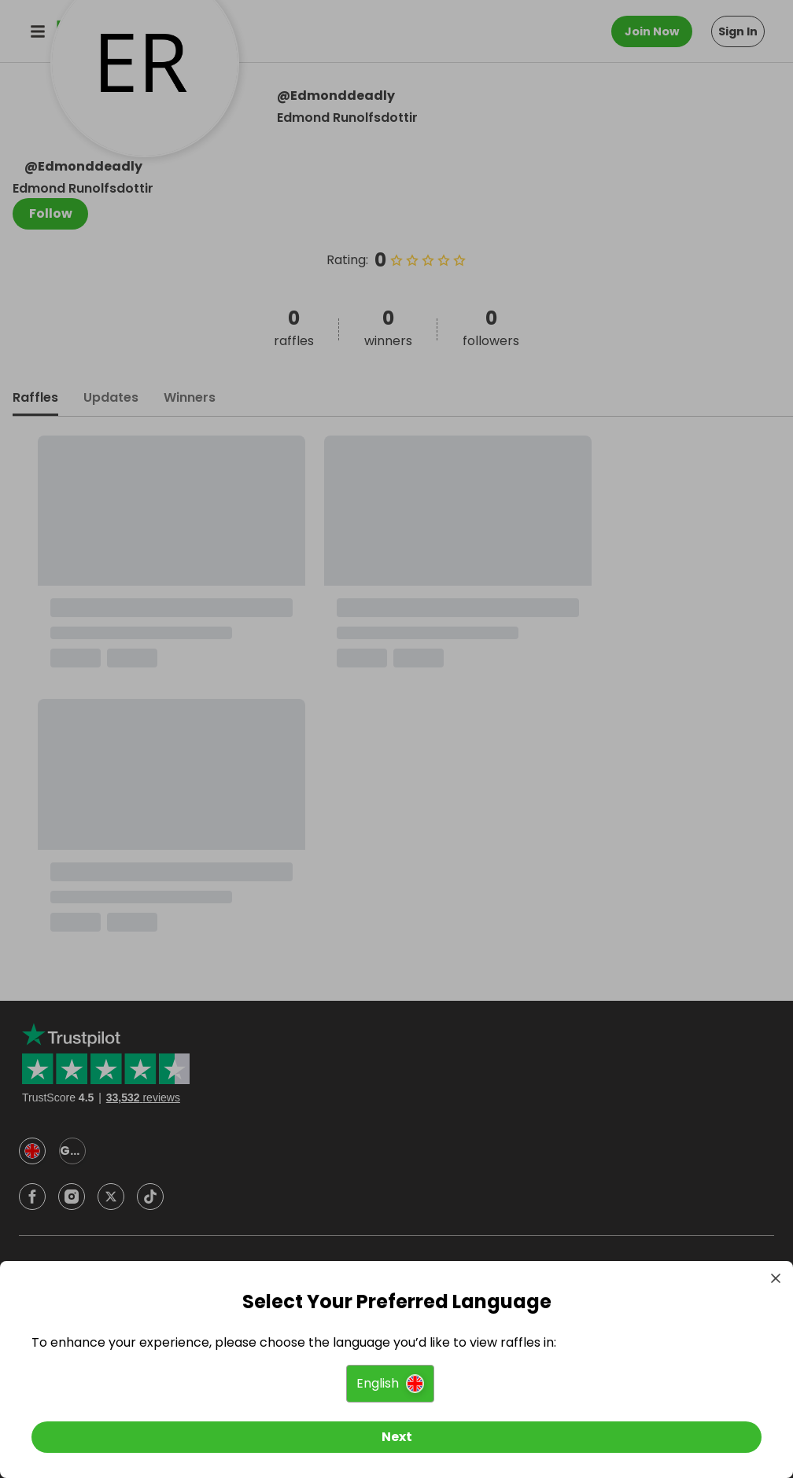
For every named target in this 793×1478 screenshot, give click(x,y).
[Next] (396, 1437)
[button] (390, 1384)
